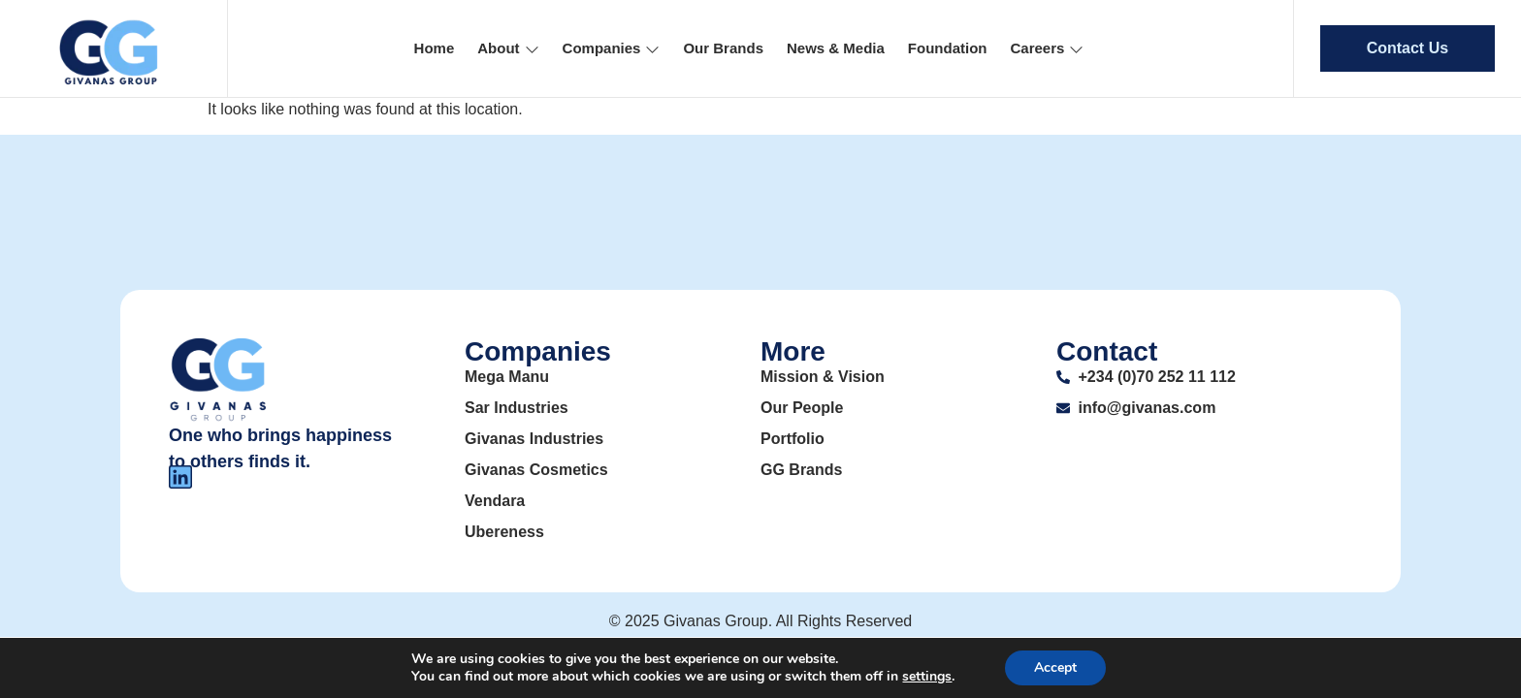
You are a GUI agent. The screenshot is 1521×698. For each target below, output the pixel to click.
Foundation (947, 48)
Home (434, 48)
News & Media (836, 48)
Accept (1055, 667)
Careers (1047, 48)
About (507, 48)
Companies (612, 48)
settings (927, 676)
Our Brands (723, 48)
